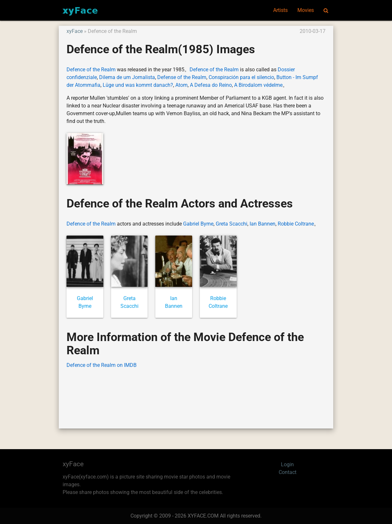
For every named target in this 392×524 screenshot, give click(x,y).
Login (287, 464)
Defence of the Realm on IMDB (102, 365)
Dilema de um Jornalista (127, 77)
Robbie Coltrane (296, 224)
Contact (287, 472)
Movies (305, 10)
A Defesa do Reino (211, 85)
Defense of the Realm (181, 77)
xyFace (75, 31)
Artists (280, 10)
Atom (181, 85)
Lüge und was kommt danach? (138, 85)
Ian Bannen (262, 224)
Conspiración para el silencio (241, 77)
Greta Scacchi (231, 224)
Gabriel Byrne (198, 224)
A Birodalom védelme (258, 85)
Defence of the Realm (91, 69)
